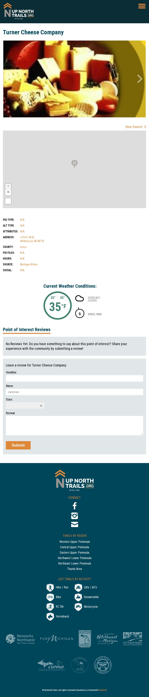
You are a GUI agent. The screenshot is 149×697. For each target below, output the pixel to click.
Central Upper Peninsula (74, 547)
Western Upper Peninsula (74, 542)
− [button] (8, 192)
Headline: (11, 372)
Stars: (9, 399)
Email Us (103, 690)
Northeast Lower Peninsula (74, 563)
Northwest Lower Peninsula (74, 558)
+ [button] (8, 187)
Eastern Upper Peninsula (74, 552)
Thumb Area (74, 569)
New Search (134, 127)
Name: (10, 386)
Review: (10, 413)
